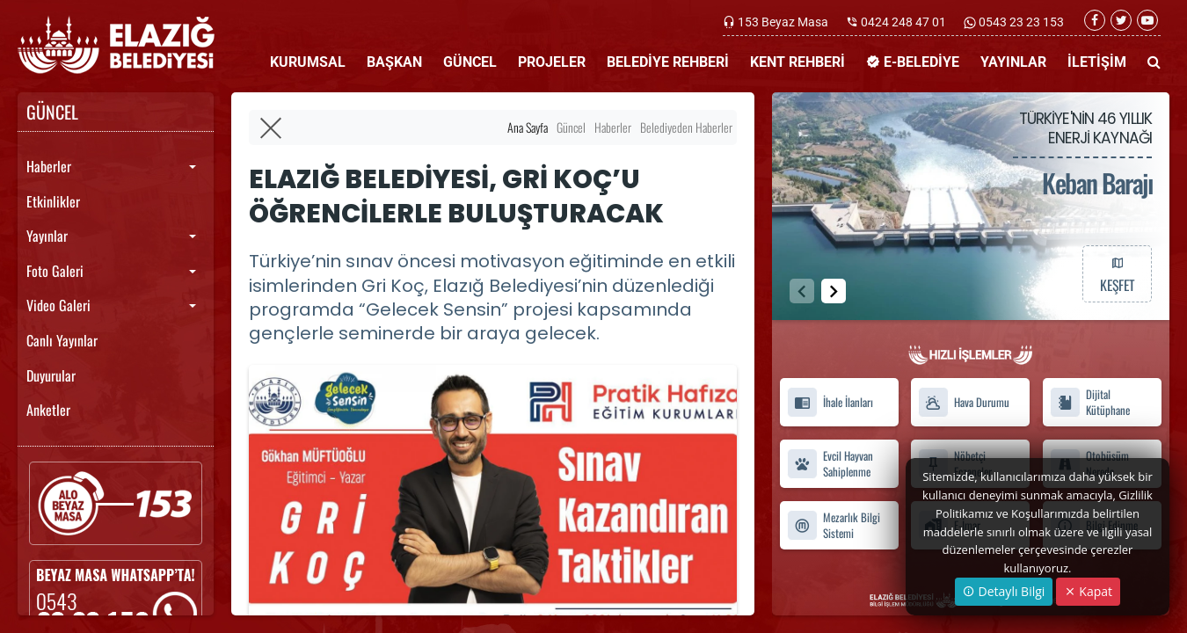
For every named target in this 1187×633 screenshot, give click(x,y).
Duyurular (51, 375)
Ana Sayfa (527, 127)
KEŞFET (1116, 273)
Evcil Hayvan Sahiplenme (830, 464)
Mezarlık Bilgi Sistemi (833, 525)
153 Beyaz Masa (783, 22)
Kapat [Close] (1088, 591)
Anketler (48, 409)
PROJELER (552, 62)
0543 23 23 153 (1020, 22)
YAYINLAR (1013, 62)
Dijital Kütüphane (1090, 402)
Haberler (48, 166)
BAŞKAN (394, 62)
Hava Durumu (963, 402)
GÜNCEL (470, 62)
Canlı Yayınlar (62, 340)
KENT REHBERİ (797, 62)
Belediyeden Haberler (686, 127)
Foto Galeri (55, 270)
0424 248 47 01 (903, 22)
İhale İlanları (830, 402)
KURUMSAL (308, 62)
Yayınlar (47, 235)
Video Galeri (58, 305)
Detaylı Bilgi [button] (1004, 591)
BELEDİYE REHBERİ (668, 62)
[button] (833, 291)
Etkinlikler (53, 201)
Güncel (571, 127)
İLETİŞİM (1096, 62)
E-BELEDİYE (912, 62)
